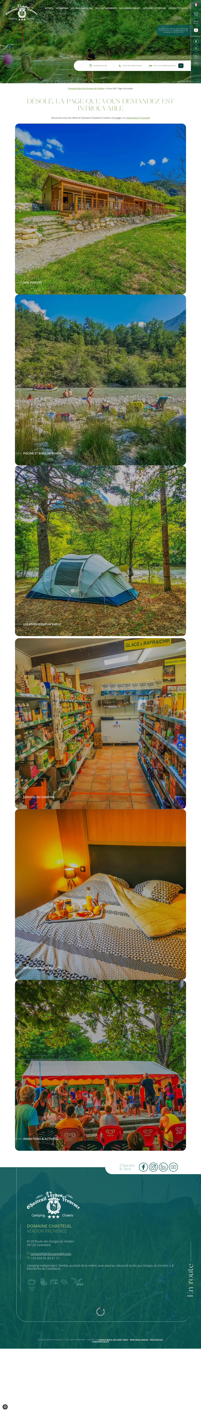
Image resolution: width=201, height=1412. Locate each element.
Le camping (62, 8)
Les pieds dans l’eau (82, 8)
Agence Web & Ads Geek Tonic (113, 1339)
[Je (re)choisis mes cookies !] (5, 1406)
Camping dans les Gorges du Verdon (86, 88)
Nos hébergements (129, 8)
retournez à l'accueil (138, 117)
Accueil (49, 8)
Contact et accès (178, 8)
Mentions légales (139, 1339)
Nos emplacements (106, 8)
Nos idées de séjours (154, 8)
